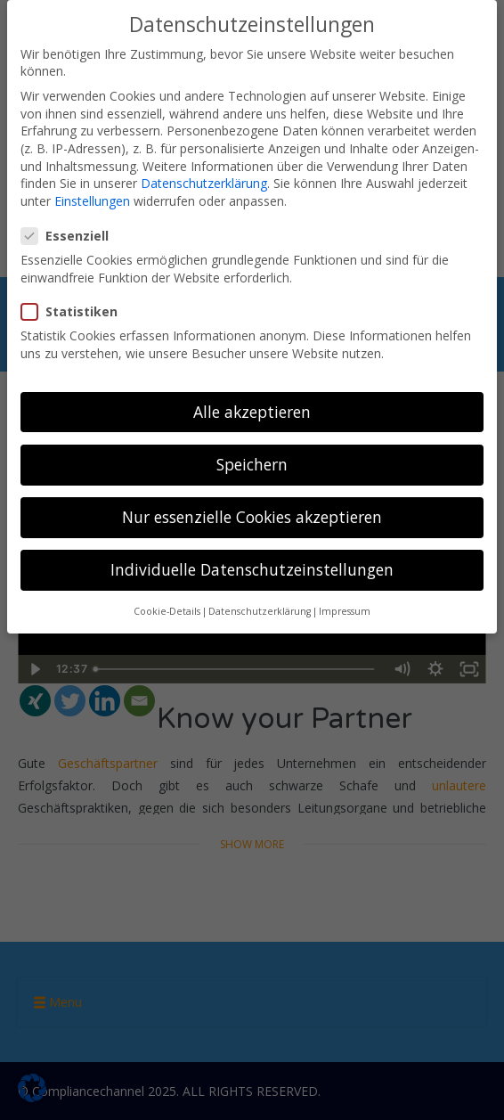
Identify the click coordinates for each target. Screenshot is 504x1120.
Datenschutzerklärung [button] (259, 611)
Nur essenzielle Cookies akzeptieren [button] (252, 516)
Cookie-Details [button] (167, 611)
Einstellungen (92, 200)
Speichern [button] (252, 464)
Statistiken (74, 311)
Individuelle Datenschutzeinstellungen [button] (252, 569)
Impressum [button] (344, 611)
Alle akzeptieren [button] (252, 411)
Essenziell (70, 235)
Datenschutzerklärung (204, 183)
